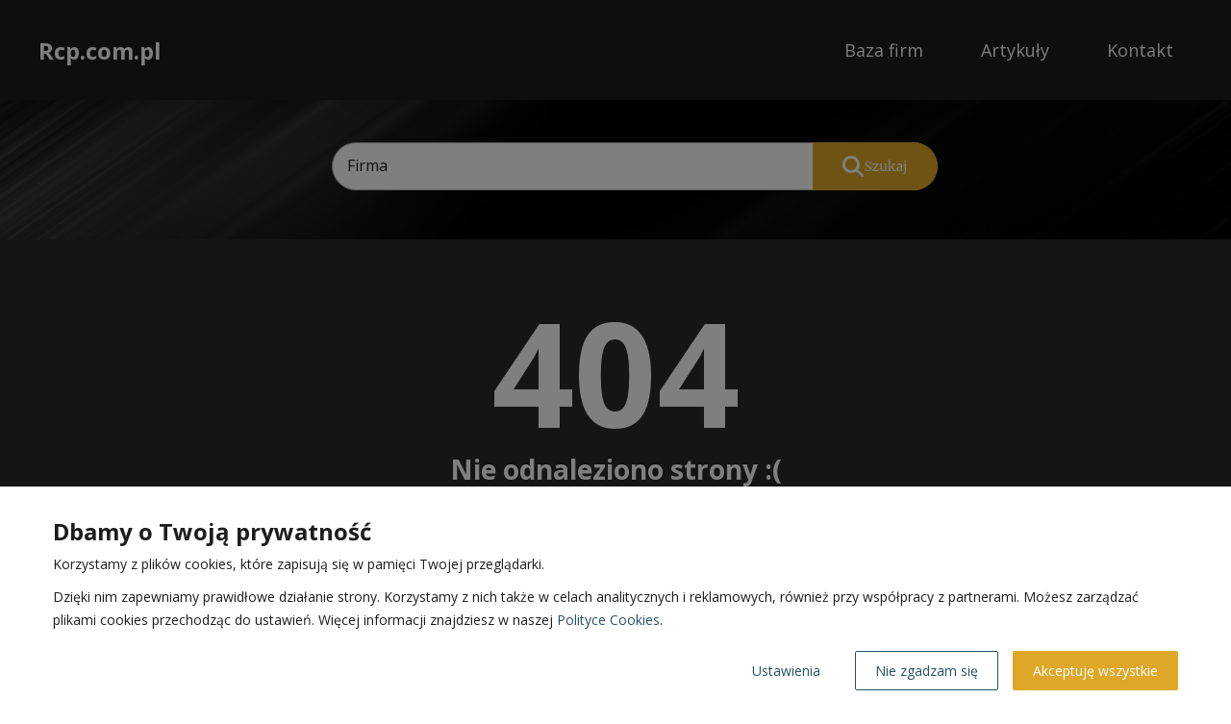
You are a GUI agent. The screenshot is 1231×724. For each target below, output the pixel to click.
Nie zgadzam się (926, 671)
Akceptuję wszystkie (1095, 671)
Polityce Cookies (608, 620)
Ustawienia (786, 671)
